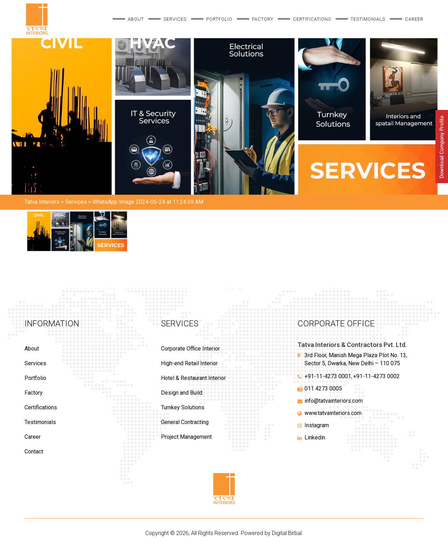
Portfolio (219, 19)
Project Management (186, 436)
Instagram (316, 425)
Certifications (312, 19)
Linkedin (314, 437)
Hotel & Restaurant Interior (193, 378)
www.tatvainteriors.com (333, 413)
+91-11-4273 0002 (376, 376)
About (136, 19)
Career (414, 19)
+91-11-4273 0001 (327, 376)
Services (175, 19)
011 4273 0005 (323, 388)
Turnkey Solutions (182, 407)
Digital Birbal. (287, 533)
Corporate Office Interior (190, 348)
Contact (33, 451)
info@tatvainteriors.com (333, 400)
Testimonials (368, 19)
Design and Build (181, 392)
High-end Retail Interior (189, 363)
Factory (262, 19)
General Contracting (185, 422)
